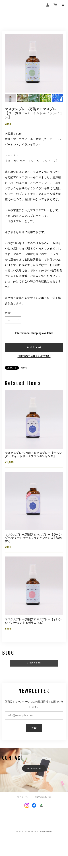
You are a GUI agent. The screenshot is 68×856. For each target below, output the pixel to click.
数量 (8, 313)
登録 (34, 729)
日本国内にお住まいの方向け (34, 356)
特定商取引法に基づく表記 (44, 798)
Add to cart (34, 347)
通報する (24, 368)
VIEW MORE (34, 664)
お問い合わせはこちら (34, 769)
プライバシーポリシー (22, 798)
